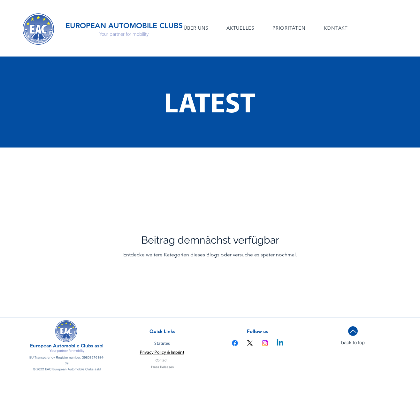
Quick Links (162, 331)
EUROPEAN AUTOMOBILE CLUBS (124, 25)
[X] (250, 343)
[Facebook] (235, 343)
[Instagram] (265, 343)
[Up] (353, 331)
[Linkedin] (280, 343)
